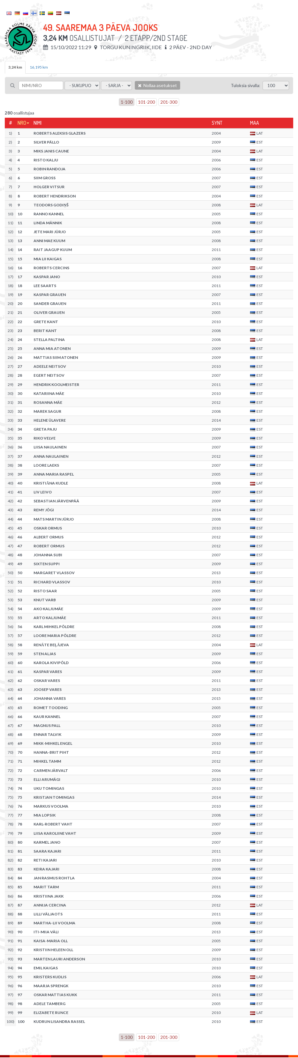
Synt (217, 123)
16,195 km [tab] (39, 67)
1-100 (127, 102)
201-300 (168, 102)
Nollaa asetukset (157, 85)
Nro (22, 123)
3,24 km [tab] (15, 67)
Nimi (38, 123)
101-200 (146, 102)
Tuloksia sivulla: (245, 85)
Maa (254, 123)
